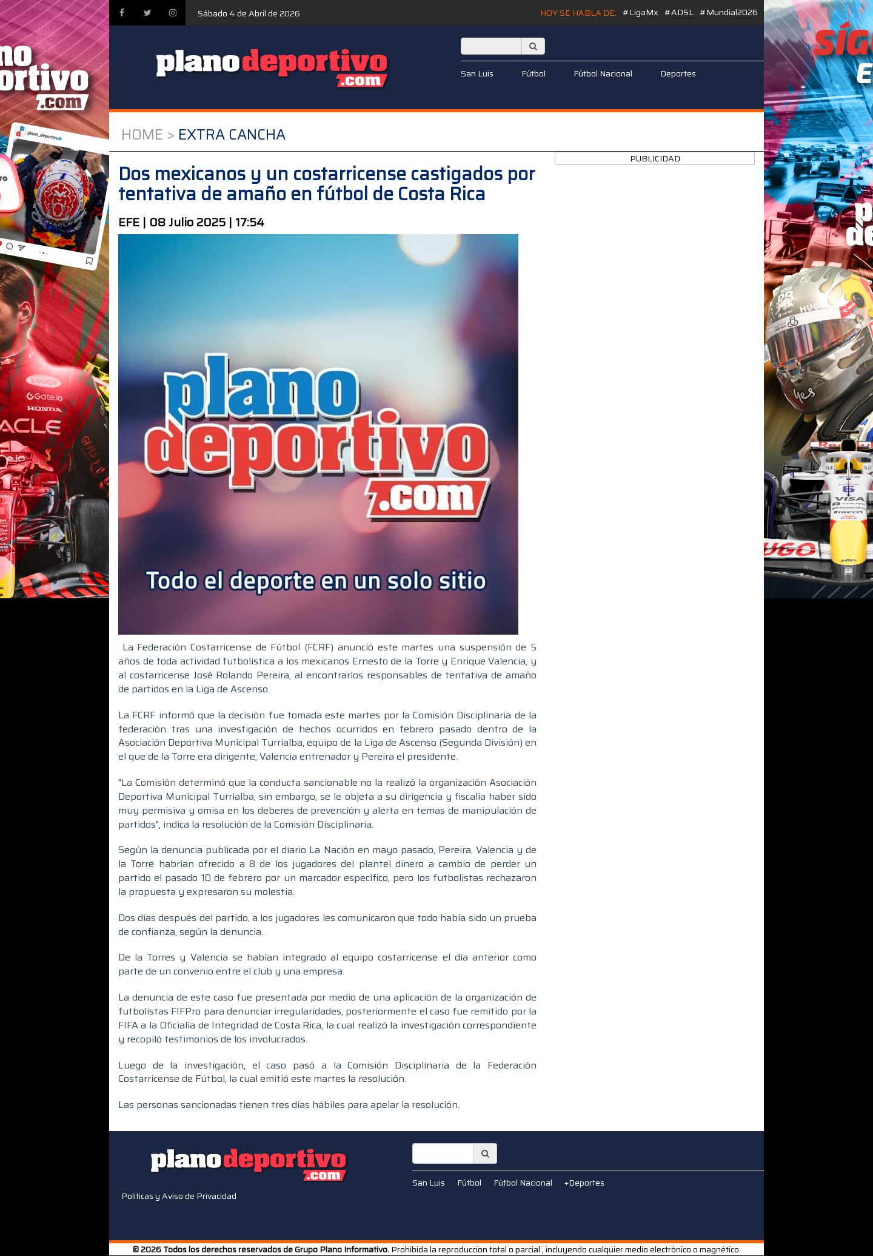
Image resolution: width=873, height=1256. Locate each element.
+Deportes (584, 1183)
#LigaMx (640, 12)
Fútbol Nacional (603, 73)
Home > (148, 134)
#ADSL (679, 12)
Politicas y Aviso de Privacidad (178, 1196)
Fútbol (533, 73)
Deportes (678, 73)
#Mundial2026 (729, 12)
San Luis (477, 73)
